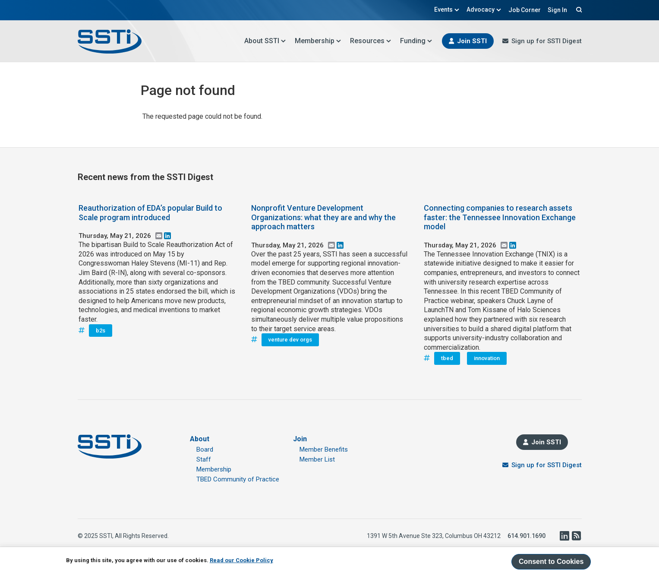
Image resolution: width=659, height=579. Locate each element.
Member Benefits (324, 449)
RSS (576, 536)
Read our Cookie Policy (241, 560)
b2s (100, 330)
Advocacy (484, 9)
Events (447, 9)
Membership (318, 41)
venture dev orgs (290, 339)
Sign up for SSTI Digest (546, 41)
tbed (447, 358)
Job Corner (524, 9)
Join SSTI (472, 41)
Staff (203, 459)
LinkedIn (564, 536)
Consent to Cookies (551, 561)
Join (300, 439)
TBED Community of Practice (237, 479)
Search (578, 9)
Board (204, 449)
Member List (317, 459)
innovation (487, 358)
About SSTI (265, 41)
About (199, 439)
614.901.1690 (526, 535)
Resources (370, 41)
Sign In (557, 9)
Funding (416, 41)
